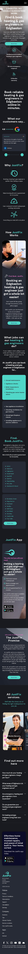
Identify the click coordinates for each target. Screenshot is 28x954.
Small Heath (10, 474)
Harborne (9, 469)
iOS (3, 933)
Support (4, 902)
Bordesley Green (12, 499)
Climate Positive (6, 920)
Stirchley (9, 514)
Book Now (14, 44)
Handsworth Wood (12, 486)
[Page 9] (18, 154)
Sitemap (4, 907)
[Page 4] (12, 154)
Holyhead (9, 504)
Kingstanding (10, 481)
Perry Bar (9, 484)
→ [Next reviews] (22, 155)
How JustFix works (7, 926)
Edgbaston (10, 471)
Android (4, 936)
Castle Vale (10, 516)
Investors (4, 915)
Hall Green (10, 509)
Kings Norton (10, 501)
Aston (8, 466)
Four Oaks (10, 519)
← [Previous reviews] (6, 155)
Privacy (4, 893)
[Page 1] (8, 154)
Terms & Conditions (7, 896)
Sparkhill (9, 476)
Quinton (9, 479)
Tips (3, 917)
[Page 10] (19, 154)
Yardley (9, 506)
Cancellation (5, 905)
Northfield (10, 511)
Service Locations (7, 923)
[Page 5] (13, 154)
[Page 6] (14, 154)
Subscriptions (6, 899)
